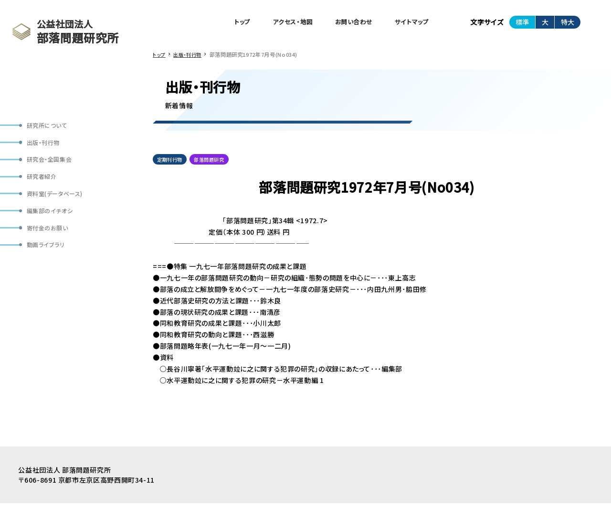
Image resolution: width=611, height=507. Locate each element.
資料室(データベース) (58, 201)
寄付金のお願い (50, 238)
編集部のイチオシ (52, 220)
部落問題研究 (215, 162)
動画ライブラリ (48, 257)
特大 (567, 23)
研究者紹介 (44, 182)
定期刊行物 (171, 162)
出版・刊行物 (45, 145)
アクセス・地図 (279, 23)
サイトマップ (409, 23)
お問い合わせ (346, 23)
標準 (522, 23)
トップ (225, 23)
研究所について (50, 126)
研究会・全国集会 (52, 163)
